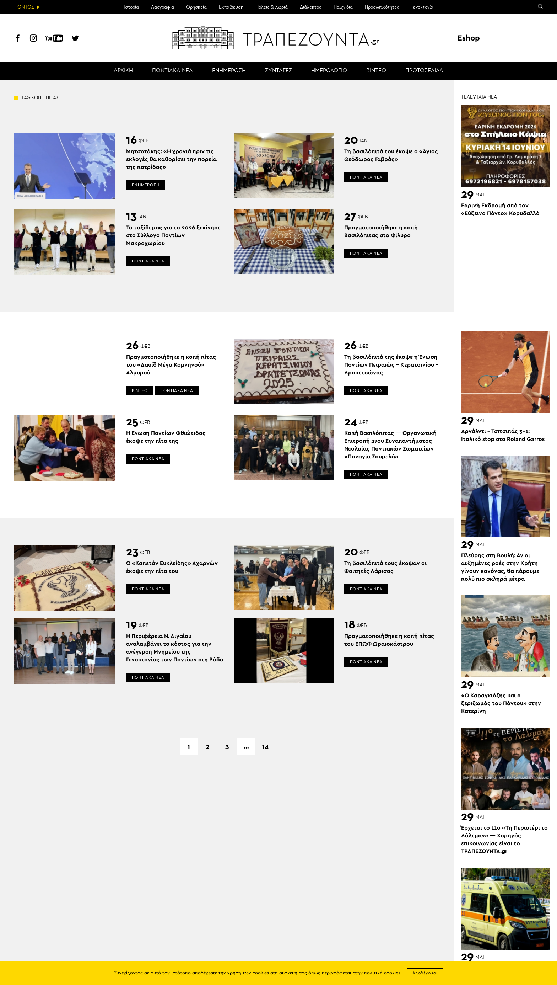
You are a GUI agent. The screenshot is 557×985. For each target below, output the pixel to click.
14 (265, 746)
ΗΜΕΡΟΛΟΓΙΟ (329, 71)
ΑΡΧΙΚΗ (123, 71)
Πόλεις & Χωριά (271, 7)
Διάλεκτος (310, 7)
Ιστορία (131, 7)
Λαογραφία (162, 7)
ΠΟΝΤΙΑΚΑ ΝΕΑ (172, 71)
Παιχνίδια (343, 7)
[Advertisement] (505, 274)
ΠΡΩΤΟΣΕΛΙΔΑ (424, 71)
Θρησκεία (196, 7)
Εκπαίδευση (231, 7)
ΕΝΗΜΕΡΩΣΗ (229, 71)
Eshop (469, 38)
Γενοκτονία (422, 7)
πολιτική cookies (382, 973)
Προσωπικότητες (382, 7)
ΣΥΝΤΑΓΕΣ (278, 71)
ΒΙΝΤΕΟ (376, 71)
